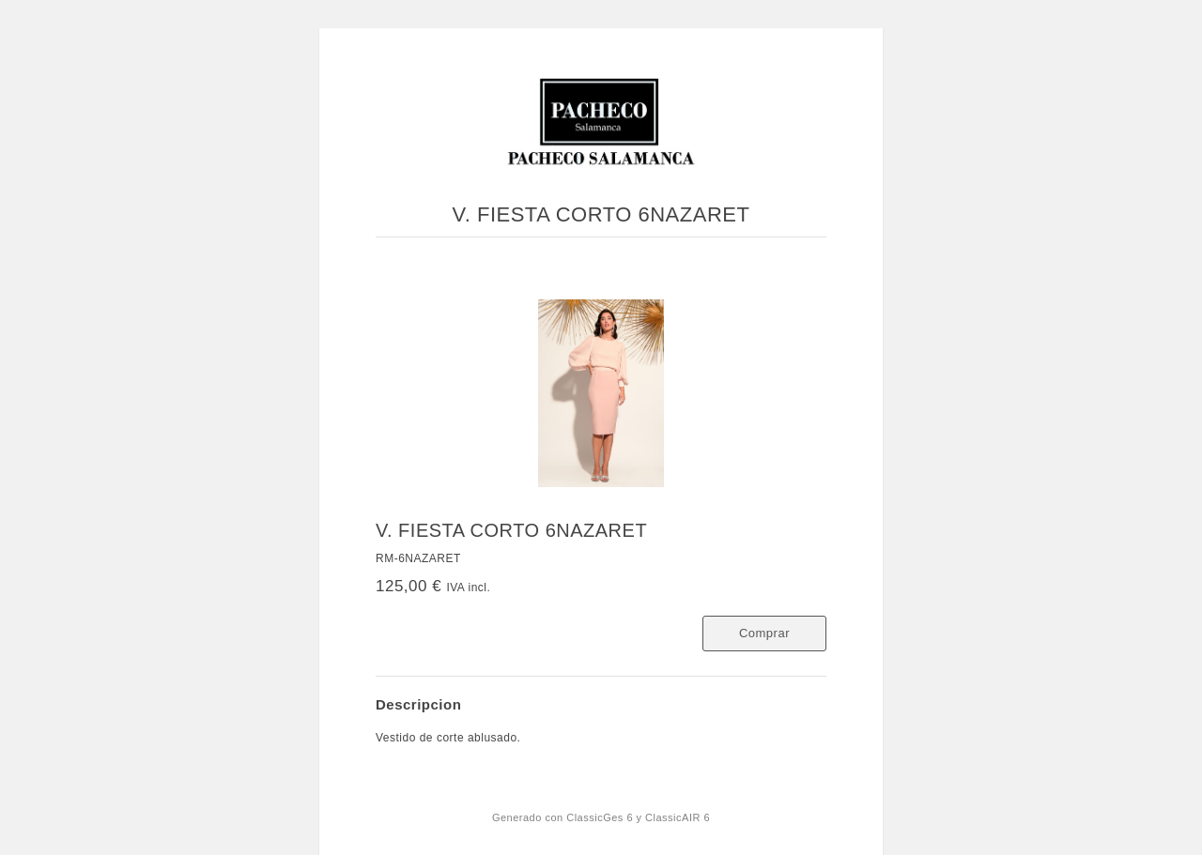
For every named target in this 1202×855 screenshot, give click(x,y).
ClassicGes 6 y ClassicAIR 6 (638, 817)
